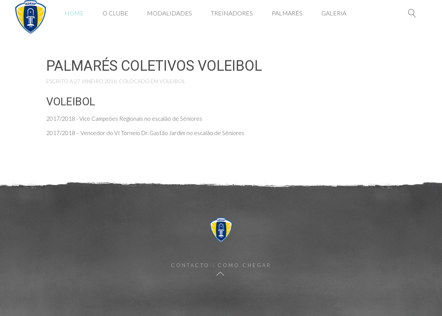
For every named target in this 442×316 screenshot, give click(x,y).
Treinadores (232, 13)
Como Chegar (244, 265)
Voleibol (172, 81)
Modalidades (169, 13)
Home (74, 13)
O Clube (115, 13)
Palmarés (287, 13)
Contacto (190, 265)
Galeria (333, 13)
